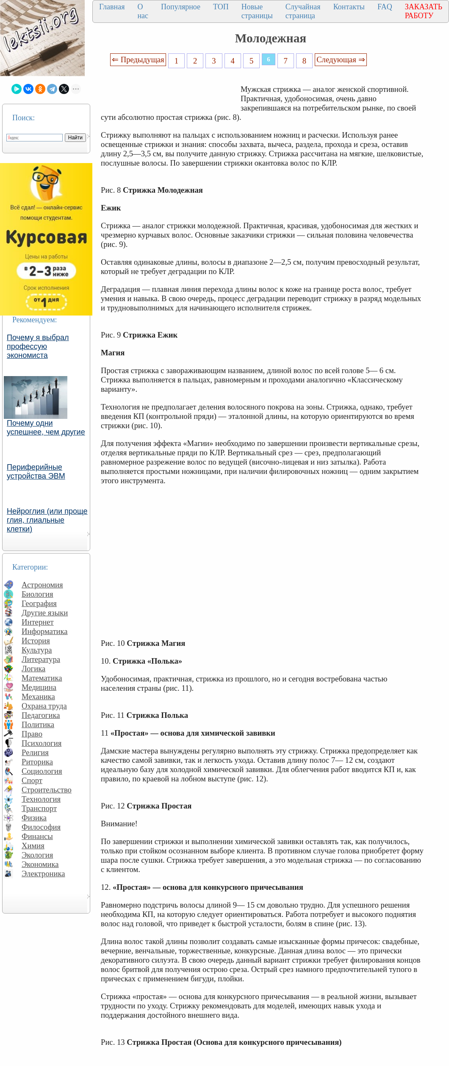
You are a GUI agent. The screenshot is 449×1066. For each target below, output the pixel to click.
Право (32, 733)
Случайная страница (303, 11)
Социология (42, 771)
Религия (35, 752)
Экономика (40, 864)
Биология (37, 594)
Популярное (180, 7)
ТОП (221, 7)
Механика (38, 696)
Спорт (32, 780)
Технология (41, 799)
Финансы (37, 836)
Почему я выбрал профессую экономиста (38, 346)
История (36, 640)
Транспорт (39, 808)
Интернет (38, 621)
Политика (38, 724)
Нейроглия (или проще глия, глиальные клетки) (47, 520)
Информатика (45, 631)
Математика (42, 677)
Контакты (349, 7)
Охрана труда (44, 705)
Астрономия (42, 584)
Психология (41, 743)
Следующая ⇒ (340, 59)
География (39, 603)
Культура (37, 649)
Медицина (39, 687)
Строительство (47, 789)
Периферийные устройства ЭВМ (36, 471)
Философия (41, 826)
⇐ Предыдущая (138, 59)
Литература (41, 659)
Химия (33, 845)
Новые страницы (257, 11)
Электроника (43, 873)
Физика (34, 817)
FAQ (384, 7)
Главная (112, 7)
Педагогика (41, 715)
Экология (37, 854)
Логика (33, 668)
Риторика (37, 761)
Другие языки (45, 612)
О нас (142, 11)
